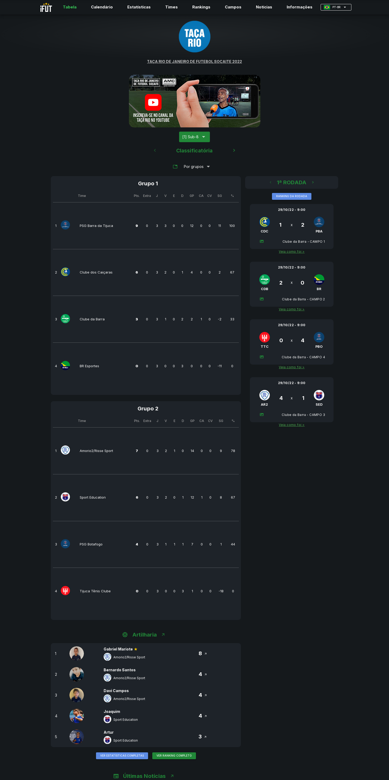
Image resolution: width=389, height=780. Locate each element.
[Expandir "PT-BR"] (336, 7)
